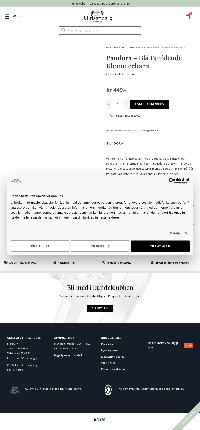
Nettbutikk (118, 47)
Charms (140, 47)
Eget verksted (15, 370)
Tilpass (100, 246)
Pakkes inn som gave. (125, 115)
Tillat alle (160, 246)
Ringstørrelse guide (112, 356)
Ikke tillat (40, 246)
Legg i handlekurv (149, 104)
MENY (16, 16)
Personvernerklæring (113, 369)
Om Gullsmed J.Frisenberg (22, 365)
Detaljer (176, 233)
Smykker (130, 47)
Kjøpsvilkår (107, 344)
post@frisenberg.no (27, 358)
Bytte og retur (109, 350)
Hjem (108, 47)
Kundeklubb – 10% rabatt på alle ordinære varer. (100, 3)
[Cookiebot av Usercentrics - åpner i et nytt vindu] (172, 181)
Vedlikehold (108, 363)
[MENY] (7, 17)
